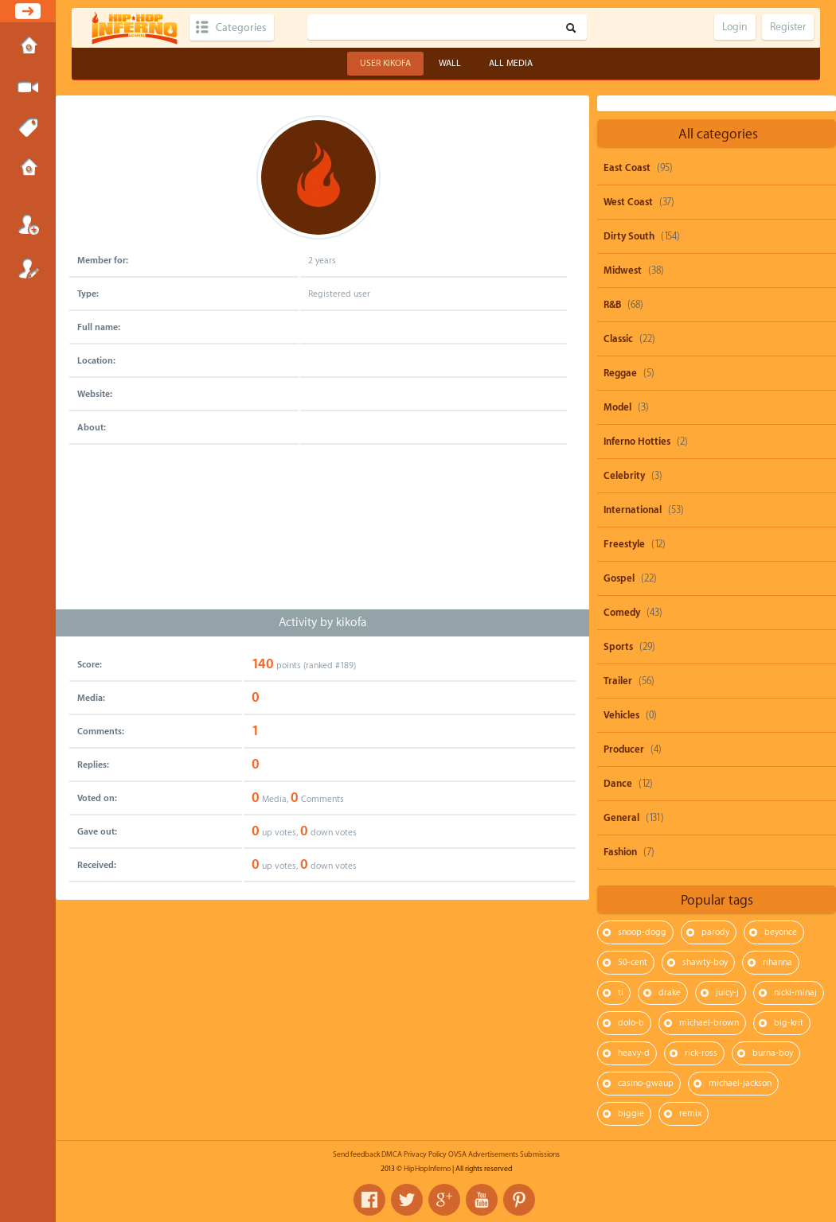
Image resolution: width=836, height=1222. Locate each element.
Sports (618, 646)
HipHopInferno (427, 1169)
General (621, 817)
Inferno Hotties (637, 441)
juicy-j (727, 992)
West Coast (628, 202)
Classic (618, 338)
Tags (28, 128)
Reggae (620, 373)
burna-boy (772, 1053)
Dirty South (629, 236)
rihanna (777, 962)
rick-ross (701, 1053)
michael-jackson (740, 1083)
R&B (612, 304)
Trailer (618, 681)
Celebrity (624, 475)
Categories (241, 27)
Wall (450, 63)
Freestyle (624, 544)
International (633, 510)
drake (669, 992)
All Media (511, 63)
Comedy (622, 612)
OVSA (457, 1154)
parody (715, 932)
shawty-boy (705, 962)
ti (620, 992)
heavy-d (634, 1053)
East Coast (627, 167)
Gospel (619, 578)
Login (28, 224)
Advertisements (493, 1154)
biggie (631, 1113)
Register (28, 268)
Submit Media (28, 87)
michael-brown (709, 1023)
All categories (718, 134)
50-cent (632, 962)
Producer (624, 749)
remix (690, 1113)
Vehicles (621, 715)
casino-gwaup (646, 1083)
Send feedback (356, 1154)
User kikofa (385, 63)
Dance (618, 783)
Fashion (620, 852)
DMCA (391, 1154)
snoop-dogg (642, 932)
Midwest (623, 270)
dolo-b (631, 1023)
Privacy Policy (425, 1154)
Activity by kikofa (322, 622)
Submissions (28, 169)
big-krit (788, 1023)
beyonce (780, 932)
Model (617, 407)
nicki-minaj (795, 992)
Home (28, 47)
